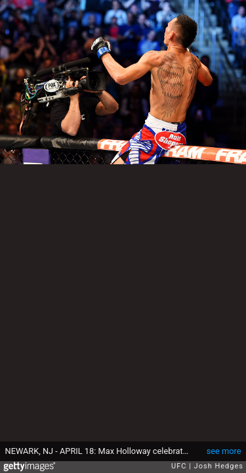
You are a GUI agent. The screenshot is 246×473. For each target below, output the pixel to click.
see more (224, 451)
